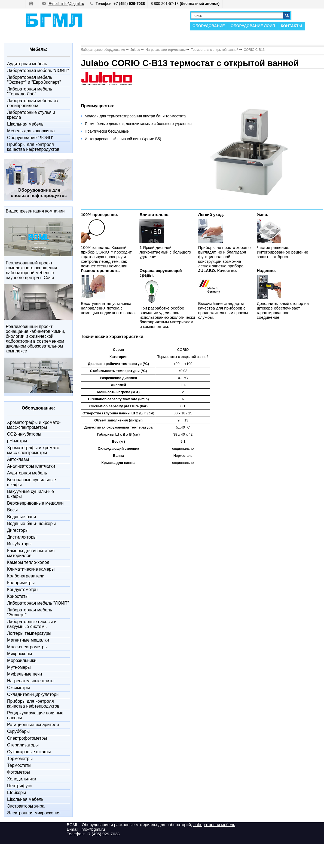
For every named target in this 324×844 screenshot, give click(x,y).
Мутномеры (19, 667)
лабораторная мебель (214, 824)
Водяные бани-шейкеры (31, 523)
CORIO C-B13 (254, 50)
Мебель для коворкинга (31, 131)
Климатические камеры (30, 569)
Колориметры (21, 582)
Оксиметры (18, 687)
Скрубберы (18, 731)
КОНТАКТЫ (291, 26)
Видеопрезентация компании (35, 211)
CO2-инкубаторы (24, 434)
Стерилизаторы (23, 745)
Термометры (20, 758)
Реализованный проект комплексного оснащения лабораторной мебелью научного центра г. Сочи (31, 270)
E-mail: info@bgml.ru (63, 3)
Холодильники (21, 779)
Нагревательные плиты (30, 681)
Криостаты (18, 596)
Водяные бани (21, 516)
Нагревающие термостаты (166, 50)
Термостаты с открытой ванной (215, 50)
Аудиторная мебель (27, 63)
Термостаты (19, 765)
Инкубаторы (19, 544)
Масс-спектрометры (27, 647)
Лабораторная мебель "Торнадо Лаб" (29, 91)
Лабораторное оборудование (103, 50)
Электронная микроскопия (33, 813)
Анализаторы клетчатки (31, 466)
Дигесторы (18, 530)
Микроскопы (19, 653)
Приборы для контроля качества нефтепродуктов (33, 147)
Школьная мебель (25, 124)
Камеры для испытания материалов (30, 553)
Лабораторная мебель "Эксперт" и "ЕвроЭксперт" (34, 80)
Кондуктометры (22, 589)
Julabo (135, 50)
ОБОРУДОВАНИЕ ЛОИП (253, 26)
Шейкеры (16, 792)
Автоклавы (18, 459)
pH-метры (17, 441)
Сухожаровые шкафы (29, 751)
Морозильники (21, 660)
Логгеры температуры (29, 633)
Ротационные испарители (33, 724)
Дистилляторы (21, 537)
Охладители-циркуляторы (33, 694)
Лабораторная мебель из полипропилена (32, 103)
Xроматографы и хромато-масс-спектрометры (34, 425)
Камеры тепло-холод (28, 562)
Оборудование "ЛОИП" (30, 137)
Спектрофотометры (27, 738)
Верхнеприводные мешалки (35, 503)
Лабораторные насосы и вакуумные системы (31, 624)
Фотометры (18, 772)
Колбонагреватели (25, 576)
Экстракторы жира (25, 806)
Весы (12, 510)
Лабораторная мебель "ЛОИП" (38, 70)
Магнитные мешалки (28, 640)
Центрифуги (19, 785)
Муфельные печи (24, 674)
